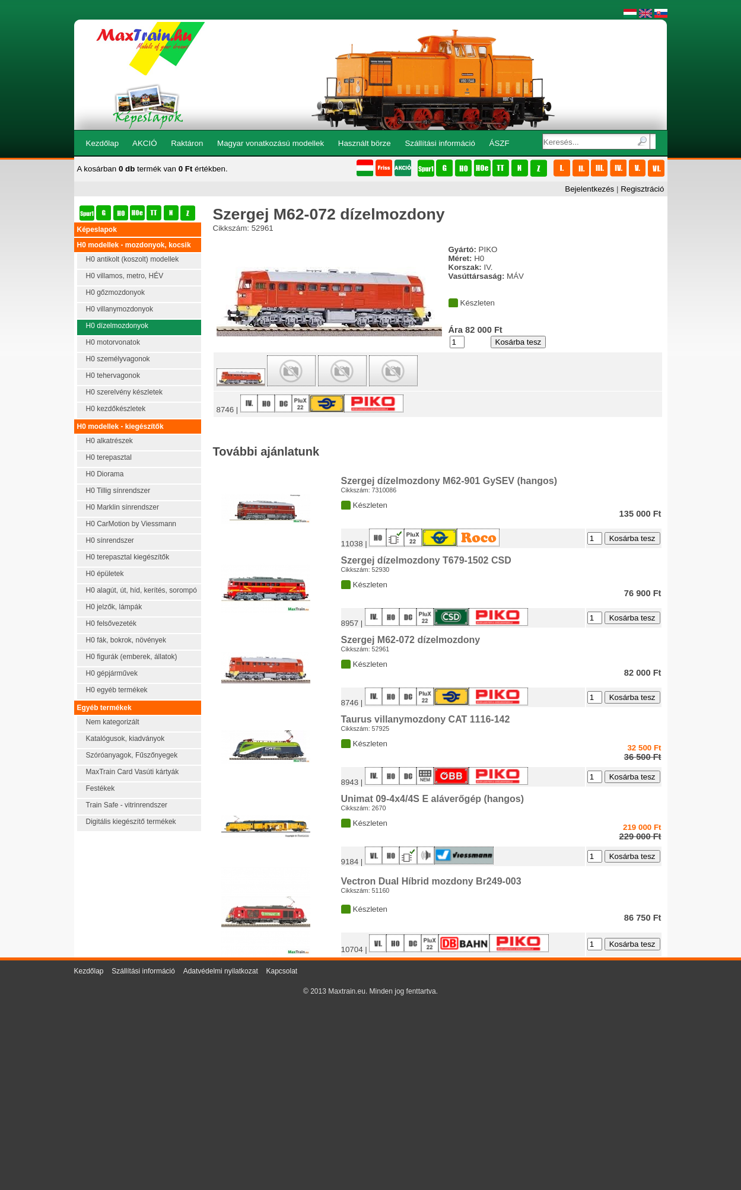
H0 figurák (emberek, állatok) (131, 657)
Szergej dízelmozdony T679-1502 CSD (426, 560)
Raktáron (187, 143)
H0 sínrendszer (110, 540)
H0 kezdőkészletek (116, 409)
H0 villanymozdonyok (119, 309)
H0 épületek (105, 573)
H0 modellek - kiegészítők (120, 426)
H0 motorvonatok (113, 342)
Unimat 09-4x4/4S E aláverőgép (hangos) (432, 799)
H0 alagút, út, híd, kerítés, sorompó (141, 590)
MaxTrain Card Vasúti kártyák (132, 772)
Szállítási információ (440, 143)
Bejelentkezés (589, 188)
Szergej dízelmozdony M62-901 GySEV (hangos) (449, 481)
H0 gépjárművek (112, 673)
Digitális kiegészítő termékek (131, 821)
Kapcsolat (281, 971)
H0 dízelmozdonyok (117, 326)
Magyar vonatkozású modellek (270, 143)
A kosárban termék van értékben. (152, 168)
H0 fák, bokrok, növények (126, 640)
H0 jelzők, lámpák (114, 607)
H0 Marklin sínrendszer (122, 507)
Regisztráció (642, 188)
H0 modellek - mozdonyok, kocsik (134, 245)
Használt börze (364, 143)
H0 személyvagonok (118, 359)
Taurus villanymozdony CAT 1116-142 (425, 719)
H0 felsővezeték (111, 623)
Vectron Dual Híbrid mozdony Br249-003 (431, 881)
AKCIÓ (144, 143)
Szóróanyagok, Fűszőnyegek (132, 755)
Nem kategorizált (112, 722)
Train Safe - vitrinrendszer (127, 805)
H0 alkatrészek (109, 441)
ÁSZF (499, 143)
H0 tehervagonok (113, 375)
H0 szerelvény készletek (124, 392)
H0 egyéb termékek (117, 690)
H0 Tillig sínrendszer (118, 490)
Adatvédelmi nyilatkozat (220, 971)
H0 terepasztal (109, 457)
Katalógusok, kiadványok (125, 738)
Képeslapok (97, 229)
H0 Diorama (105, 474)
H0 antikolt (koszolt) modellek (132, 259)
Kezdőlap (102, 143)
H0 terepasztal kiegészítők (128, 557)
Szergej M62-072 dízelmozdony (411, 640)
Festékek (100, 788)
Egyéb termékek (104, 708)
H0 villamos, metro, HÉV (125, 276)
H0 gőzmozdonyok (115, 292)
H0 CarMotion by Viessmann (131, 524)
